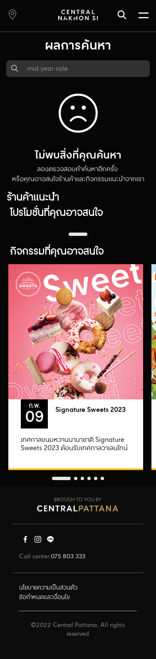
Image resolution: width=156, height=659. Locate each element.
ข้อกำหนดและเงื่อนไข (44, 597)
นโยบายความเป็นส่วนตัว (48, 587)
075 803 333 (68, 556)
